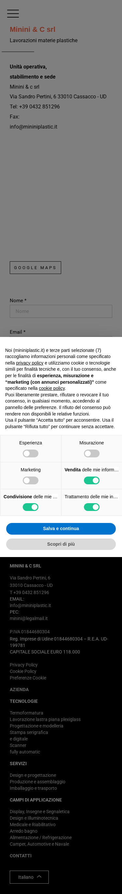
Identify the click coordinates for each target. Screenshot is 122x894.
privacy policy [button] (29, 363)
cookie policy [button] (52, 388)
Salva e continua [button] (61, 528)
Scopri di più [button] (61, 544)
